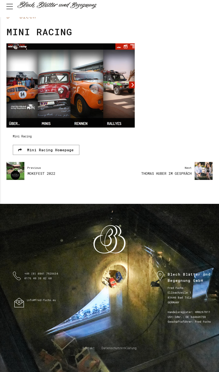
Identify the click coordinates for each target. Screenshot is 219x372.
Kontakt (89, 348)
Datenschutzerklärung (119, 348)
